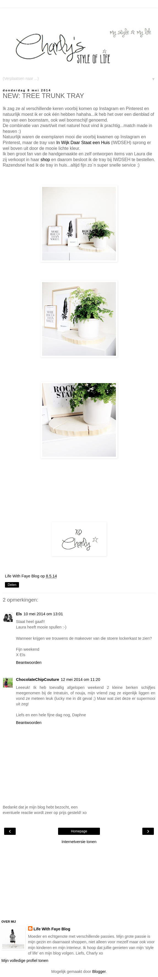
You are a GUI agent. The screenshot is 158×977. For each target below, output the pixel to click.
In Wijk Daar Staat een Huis (83, 142)
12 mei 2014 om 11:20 (80, 679)
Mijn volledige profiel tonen (24, 960)
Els (19, 614)
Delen (12, 585)
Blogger (99, 971)
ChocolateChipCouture (37, 679)
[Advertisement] (79, 15)
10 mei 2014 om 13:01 (43, 614)
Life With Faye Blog (52, 929)
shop (45, 159)
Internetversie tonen (78, 842)
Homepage (79, 831)
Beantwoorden (29, 662)
